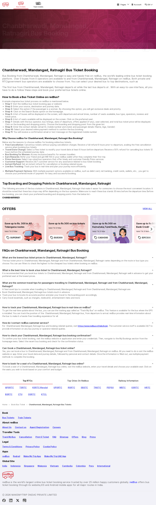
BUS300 (56, 237)
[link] (23, 229)
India (4, 466)
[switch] (146, 47)
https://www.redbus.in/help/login (93, 326)
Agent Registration (39, 427)
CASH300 (101, 237)
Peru (91, 466)
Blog (84, 437)
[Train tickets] (38, 4)
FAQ (54, 437)
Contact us (20, 427)
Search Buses (78, 57)
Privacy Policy (33, 446)
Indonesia (15, 466)
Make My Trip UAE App (55, 456)
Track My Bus (9, 437)
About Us (7, 427)
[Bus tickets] (20, 4)
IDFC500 (144, 237)
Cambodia (67, 466)
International (103, 466)
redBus (6, 456)
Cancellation (25, 437)
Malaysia (42, 466)
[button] (22, 46)
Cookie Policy (50, 446)
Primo (93, 437)
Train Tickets (24, 417)
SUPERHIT (13, 237)
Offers (75, 437)
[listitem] (7, 219)
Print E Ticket (42, 437)
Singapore (29, 466)
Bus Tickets (8, 417)
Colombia (81, 466)
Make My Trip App (32, 456)
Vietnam (54, 466)
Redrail (16, 456)
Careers (57, 427)
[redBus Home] (5, 4)
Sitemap (64, 437)
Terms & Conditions (12, 446)
